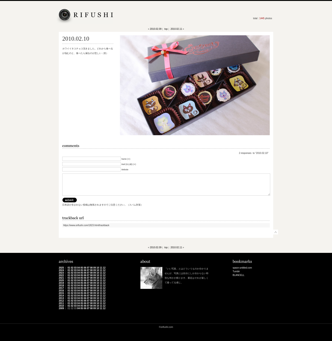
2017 (61, 288)
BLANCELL (238, 275)
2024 (61, 270)
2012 (61, 300)
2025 (61, 267)
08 (91, 267)
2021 (61, 278)
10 (98, 267)
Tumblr (236, 271)
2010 (61, 306)
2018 (61, 285)
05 (81, 267)
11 (101, 267)
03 (75, 267)
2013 (61, 298)
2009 (61, 308)
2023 (61, 273)
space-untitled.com (242, 267)
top (166, 29)
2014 (61, 295)
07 (88, 267)
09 (94, 267)
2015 (61, 293)
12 (104, 267)
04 (78, 267)
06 (85, 267)
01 (69, 267)
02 (72, 267)
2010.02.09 (155, 29)
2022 (61, 275)
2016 (61, 290)
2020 (61, 280)
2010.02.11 (176, 29)
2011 (61, 303)
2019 (61, 283)
